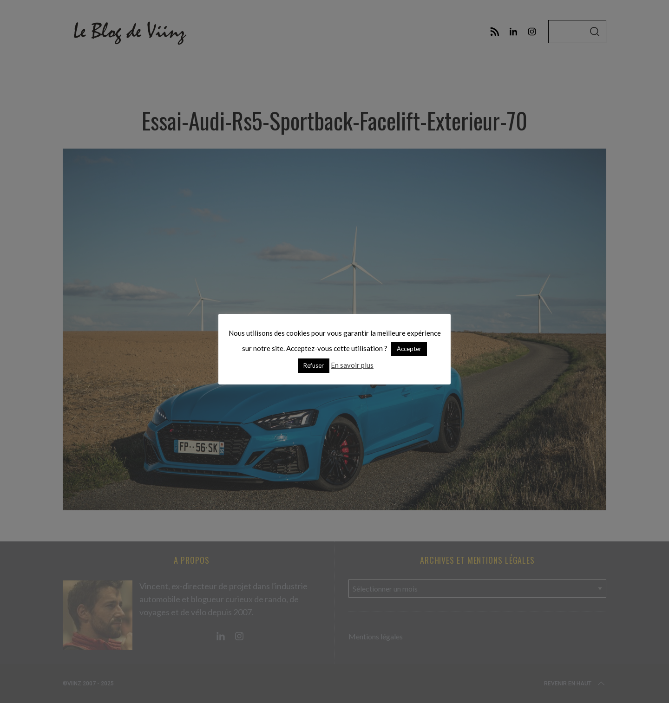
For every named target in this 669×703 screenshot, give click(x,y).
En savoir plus (352, 365)
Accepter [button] (409, 348)
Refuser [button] (313, 365)
